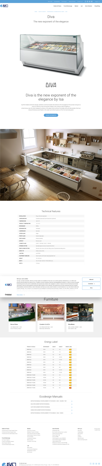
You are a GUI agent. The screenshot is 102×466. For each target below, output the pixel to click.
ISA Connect (80, 433)
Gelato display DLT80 (56, 441)
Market (76, 6)
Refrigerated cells (55, 430)
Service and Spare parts (82, 439)
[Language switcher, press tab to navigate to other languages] (97, 1)
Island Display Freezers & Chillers (33, 435)
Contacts (79, 436)
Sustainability (57, 1)
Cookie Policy (97, 430)
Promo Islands (30, 436)
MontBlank (71, 324)
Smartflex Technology (31, 441)
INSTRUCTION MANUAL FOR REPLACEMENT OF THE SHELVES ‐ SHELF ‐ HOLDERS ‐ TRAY (51, 401)
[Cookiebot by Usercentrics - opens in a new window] (8, 463)
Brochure (63, 285)
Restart (79, 435)
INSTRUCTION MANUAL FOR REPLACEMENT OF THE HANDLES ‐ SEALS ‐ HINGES (51, 413)
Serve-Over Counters (31, 430)
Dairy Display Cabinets (6, 442)
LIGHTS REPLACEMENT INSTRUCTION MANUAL (51, 407)
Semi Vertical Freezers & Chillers (33, 433)
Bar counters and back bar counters (59, 432)
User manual (51, 285)
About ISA (50, 1)
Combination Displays (31, 438)
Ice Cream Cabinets (6, 439)
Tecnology (64, 1)
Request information (51, 115)
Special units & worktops (57, 433)
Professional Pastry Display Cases (9, 432)
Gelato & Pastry (57, 6)
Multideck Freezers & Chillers (33, 432)
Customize (91, 452)
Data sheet (39, 285)
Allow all (91, 448)
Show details (20, 463)
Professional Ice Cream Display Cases (55, 11)
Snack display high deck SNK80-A (59, 439)
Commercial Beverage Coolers (8, 444)
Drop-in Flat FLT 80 (56, 435)
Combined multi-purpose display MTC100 (60, 444)
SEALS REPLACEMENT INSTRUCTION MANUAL (51, 404)
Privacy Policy (97, 428)
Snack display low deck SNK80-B (59, 438)
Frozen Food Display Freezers (8, 441)
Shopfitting (97, 6)
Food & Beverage (68, 6)
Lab (82, 6)
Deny (91, 456)
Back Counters (30, 439)
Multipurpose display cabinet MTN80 (59, 442)
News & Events (72, 1)
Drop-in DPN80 (55, 436)
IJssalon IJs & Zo (44, 324)
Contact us (79, 1)
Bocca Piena (14, 324)
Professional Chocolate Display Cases (9, 433)
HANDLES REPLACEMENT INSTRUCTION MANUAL (51, 410)
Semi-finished (88, 6)
